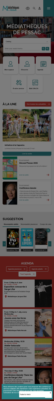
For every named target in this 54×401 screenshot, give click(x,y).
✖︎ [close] (50, 393)
